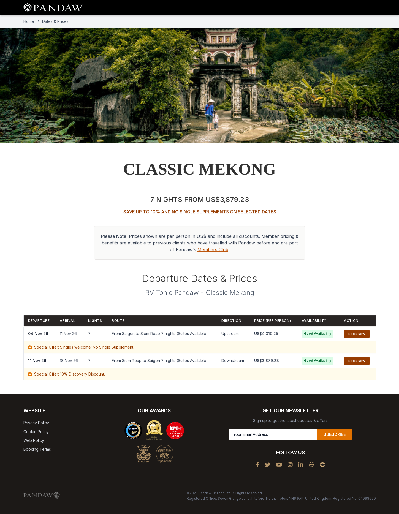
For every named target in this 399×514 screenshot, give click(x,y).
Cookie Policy (36, 431)
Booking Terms (37, 449)
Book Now (356, 335)
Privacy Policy (36, 422)
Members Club (212, 251)
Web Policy (33, 440)
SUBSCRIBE (335, 434)
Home (28, 21)
